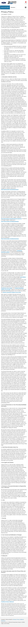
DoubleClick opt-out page (6, 288)
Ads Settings (23, 277)
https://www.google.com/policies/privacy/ (10, 189)
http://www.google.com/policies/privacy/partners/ (11, 218)
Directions (13, 7)
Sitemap (14, 619)
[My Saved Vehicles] (26, 3)
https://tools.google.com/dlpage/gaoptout (10, 221)
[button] (5, 7)
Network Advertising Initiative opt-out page (12, 292)
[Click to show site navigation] (25, 7)
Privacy (18, 619)
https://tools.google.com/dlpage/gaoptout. (10, 238)
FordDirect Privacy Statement (7, 601)
